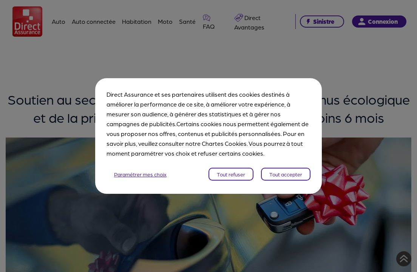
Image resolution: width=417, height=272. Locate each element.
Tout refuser (231, 174)
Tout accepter (285, 174)
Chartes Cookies (224, 143)
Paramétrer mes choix (140, 174)
